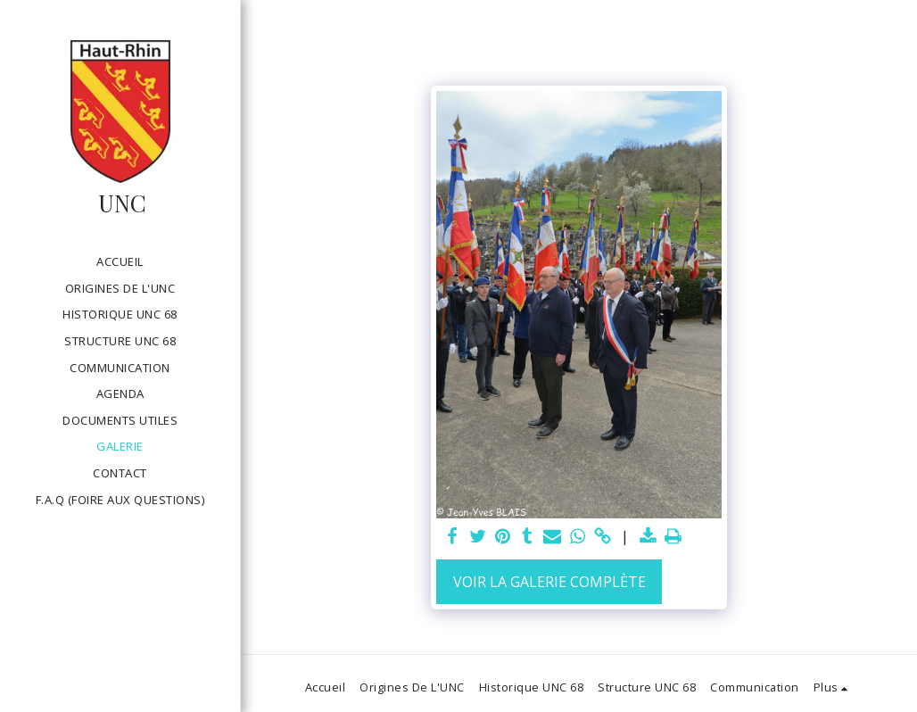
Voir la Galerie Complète (549, 582)
